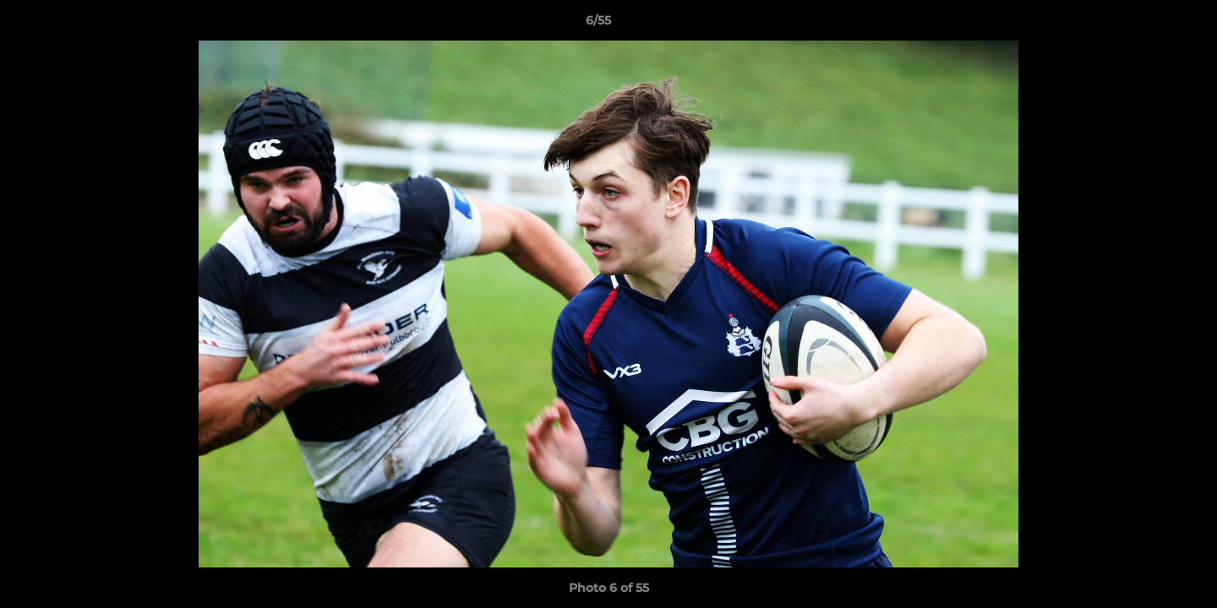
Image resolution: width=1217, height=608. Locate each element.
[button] (1146, 24)
